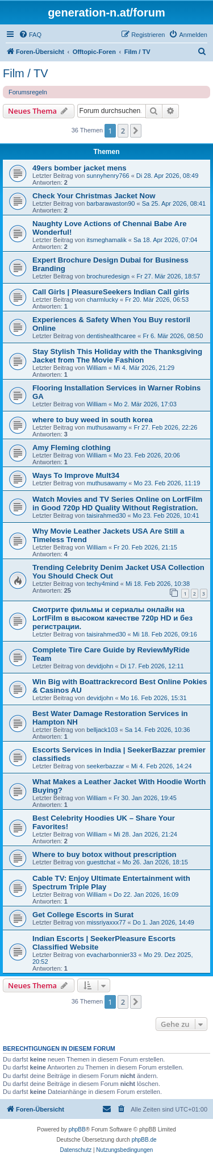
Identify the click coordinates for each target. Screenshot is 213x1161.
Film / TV (25, 73)
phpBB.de (144, 1140)
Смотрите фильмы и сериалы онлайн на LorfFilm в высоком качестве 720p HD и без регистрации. (112, 618)
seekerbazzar (105, 766)
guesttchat (100, 862)
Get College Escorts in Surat (82, 914)
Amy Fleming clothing (71, 447)
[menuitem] (30, 34)
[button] (135, 131)
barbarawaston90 (110, 203)
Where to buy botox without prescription (104, 854)
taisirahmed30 (106, 515)
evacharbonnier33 (111, 954)
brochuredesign (108, 276)
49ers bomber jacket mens (79, 168)
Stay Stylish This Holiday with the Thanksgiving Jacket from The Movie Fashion (117, 355)
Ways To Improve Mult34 (75, 475)
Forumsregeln (28, 92)
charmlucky (102, 299)
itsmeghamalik (106, 239)
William (96, 367)
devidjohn (99, 666)
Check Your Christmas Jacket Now (93, 196)
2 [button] (123, 131)
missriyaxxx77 (106, 922)
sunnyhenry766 (107, 175)
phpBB (77, 1129)
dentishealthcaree (111, 335)
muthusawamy (106, 427)
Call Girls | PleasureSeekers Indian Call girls (110, 292)
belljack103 (102, 729)
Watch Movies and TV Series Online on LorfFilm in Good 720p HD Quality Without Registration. (117, 503)
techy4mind (102, 583)
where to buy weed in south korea (92, 419)
